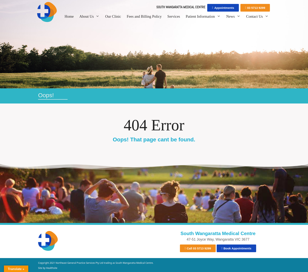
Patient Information (204, 16)
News (234, 16)
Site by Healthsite (47, 268)
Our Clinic (113, 16)
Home (69, 16)
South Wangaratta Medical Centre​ (218, 233)
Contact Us (258, 16)
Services (173, 16)
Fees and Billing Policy (144, 16)
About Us (90, 16)
